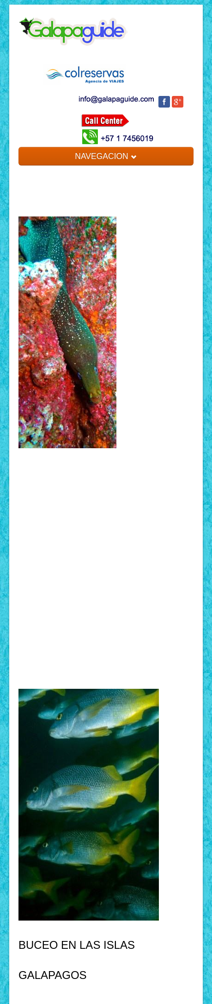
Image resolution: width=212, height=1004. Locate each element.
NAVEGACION (106, 156)
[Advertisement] (106, 564)
